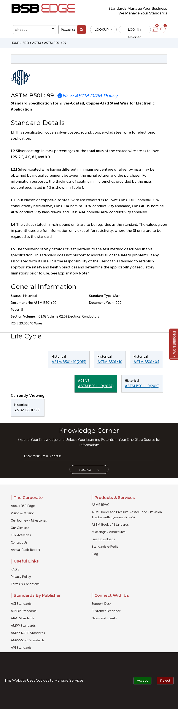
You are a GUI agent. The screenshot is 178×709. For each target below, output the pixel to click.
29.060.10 (26, 323)
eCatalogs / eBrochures (109, 532)
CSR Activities (21, 535)
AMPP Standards (23, 626)
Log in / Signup (134, 30)
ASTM (36, 43)
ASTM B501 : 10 (109, 362)
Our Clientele (20, 528)
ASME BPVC (100, 505)
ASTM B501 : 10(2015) (69, 362)
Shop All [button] (21, 30)
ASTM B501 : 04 (146, 362)
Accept (142, 681)
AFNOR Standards (24, 611)
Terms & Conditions (25, 584)
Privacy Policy (21, 577)
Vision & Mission (23, 513)
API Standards (21, 648)
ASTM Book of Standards (110, 525)
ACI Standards (21, 604)
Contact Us (19, 542)
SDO (26, 43)
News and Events (104, 618)
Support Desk (101, 604)
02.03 (42, 316)
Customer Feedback (106, 611)
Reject (165, 681)
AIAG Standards (22, 618)
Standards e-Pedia (105, 547)
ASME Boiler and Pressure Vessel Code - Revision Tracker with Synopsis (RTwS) (127, 515)
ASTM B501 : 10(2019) (142, 386)
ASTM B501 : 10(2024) (96, 386)
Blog (95, 554)
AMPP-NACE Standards (28, 633)
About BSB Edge (23, 506)
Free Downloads (103, 539)
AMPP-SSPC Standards (27, 640)
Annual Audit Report (25, 550)
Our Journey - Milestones (29, 521)
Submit (89, 469)
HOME (15, 43)
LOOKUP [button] (102, 29)
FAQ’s (15, 569)
